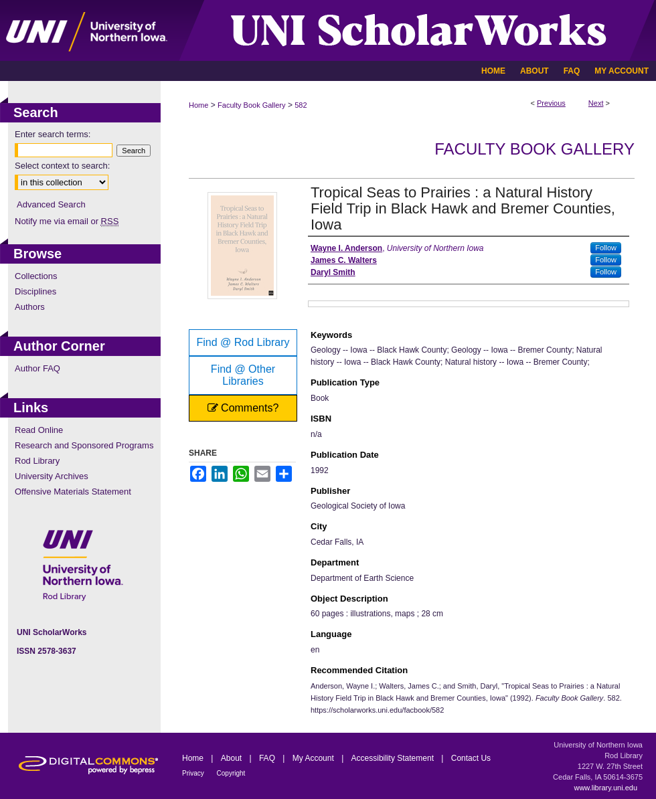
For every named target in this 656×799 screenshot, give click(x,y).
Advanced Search (51, 204)
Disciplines (35, 291)
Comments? (243, 408)
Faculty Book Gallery (251, 105)
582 (301, 105)
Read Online (39, 430)
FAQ (268, 758)
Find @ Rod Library (243, 342)
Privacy (194, 773)
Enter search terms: (52, 134)
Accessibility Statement (393, 758)
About (232, 758)
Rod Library (37, 461)
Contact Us (471, 758)
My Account (314, 758)
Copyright (231, 773)
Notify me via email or (66, 221)
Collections (36, 276)
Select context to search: (62, 166)
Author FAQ (37, 368)
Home (198, 105)
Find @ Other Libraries (243, 375)
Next (596, 103)
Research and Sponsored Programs (84, 445)
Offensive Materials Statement (73, 491)
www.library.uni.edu (605, 788)
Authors (30, 307)
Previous (551, 103)
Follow (606, 248)
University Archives (51, 476)
